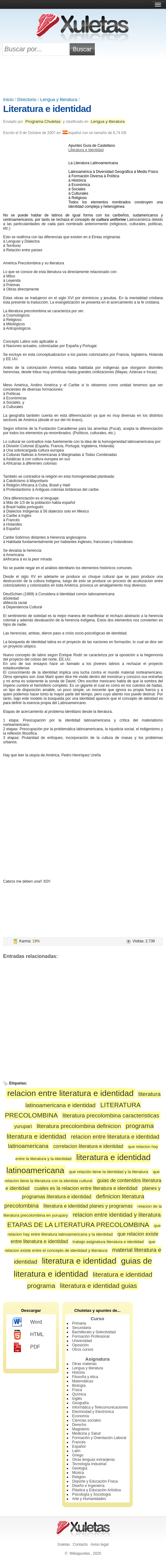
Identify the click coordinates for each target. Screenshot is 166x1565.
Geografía (80, 1403)
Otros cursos (82, 1349)
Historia (78, 1372)
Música (78, 1472)
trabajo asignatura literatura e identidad (108, 1241)
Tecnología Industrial (89, 1464)
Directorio (27, 99)
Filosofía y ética (85, 1377)
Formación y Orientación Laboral (99, 1438)
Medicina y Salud (86, 1433)
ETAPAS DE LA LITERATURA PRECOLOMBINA (78, 1224)
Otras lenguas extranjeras (93, 1459)
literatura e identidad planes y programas (88, 1206)
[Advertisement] (83, 76)
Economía (80, 1416)
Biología (78, 1385)
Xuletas (64, 1544)
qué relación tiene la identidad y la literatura (108, 1171)
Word (27, 1322)
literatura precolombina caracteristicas (110, 1115)
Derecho (79, 1425)
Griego (77, 1455)
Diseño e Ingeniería (88, 1486)
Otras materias (84, 1364)
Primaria (79, 1323)
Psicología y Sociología (91, 1494)
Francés (78, 1442)
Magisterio (80, 1429)
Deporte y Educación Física (95, 1481)
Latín (76, 1451)
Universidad (82, 1341)
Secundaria (81, 1328)
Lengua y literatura (58, 99)
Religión (78, 1477)
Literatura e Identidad (86, 150)
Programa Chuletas (43, 121)
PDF (26, 1347)
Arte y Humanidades (89, 1499)
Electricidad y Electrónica (93, 1411)
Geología (79, 1468)
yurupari (23, 1126)
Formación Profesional (90, 1336)
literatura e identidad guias (98, 1285)
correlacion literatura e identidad (88, 1146)
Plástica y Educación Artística (96, 1490)
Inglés (77, 1398)
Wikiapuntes (80, 1553)
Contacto (80, 1544)
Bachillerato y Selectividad (94, 1332)
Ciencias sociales (86, 1420)
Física (77, 1390)
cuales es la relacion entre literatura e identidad (85, 1188)
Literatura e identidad (47, 109)
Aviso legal (99, 1544)
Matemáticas (82, 1381)
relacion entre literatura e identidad (70, 1093)
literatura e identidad (79, 1260)
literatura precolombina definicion (79, 1126)
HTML (28, 1335)
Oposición (80, 1345)
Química (79, 1394)
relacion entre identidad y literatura (117, 1214)
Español (78, 1446)
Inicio (8, 99)
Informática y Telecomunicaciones (100, 1407)
